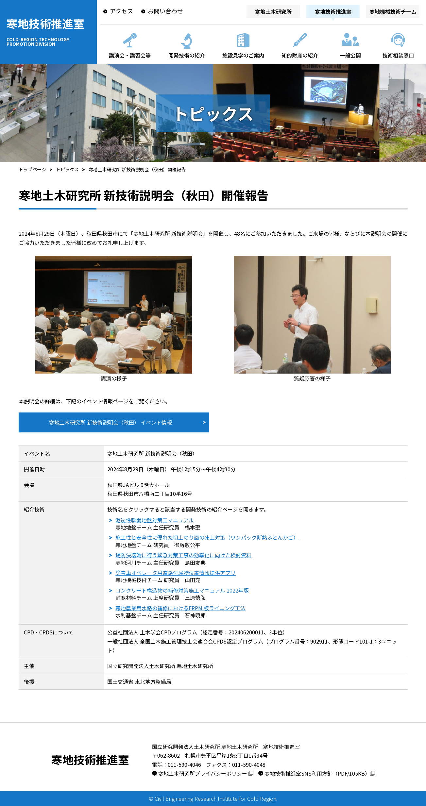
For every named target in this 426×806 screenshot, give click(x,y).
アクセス (121, 11)
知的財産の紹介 (299, 55)
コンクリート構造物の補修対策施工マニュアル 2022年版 (182, 590)
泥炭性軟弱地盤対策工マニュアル (154, 520)
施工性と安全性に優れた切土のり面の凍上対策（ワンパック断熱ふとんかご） (206, 537)
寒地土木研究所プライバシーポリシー (205, 773)
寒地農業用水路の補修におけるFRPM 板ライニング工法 (180, 608)
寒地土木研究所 (273, 11)
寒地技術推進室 (48, 30)
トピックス (67, 169)
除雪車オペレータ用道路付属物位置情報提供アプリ (175, 573)
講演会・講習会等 (130, 55)
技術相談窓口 (398, 55)
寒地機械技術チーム (393, 11)
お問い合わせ (165, 11)
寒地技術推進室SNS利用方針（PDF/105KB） (319, 773)
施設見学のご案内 (243, 55)
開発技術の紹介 (186, 55)
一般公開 (350, 55)
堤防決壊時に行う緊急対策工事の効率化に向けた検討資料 (183, 555)
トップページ (32, 169)
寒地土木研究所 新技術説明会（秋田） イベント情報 (110, 422)
